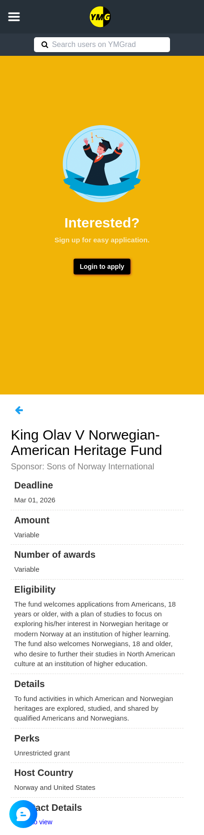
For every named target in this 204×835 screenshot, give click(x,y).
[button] (14, 17)
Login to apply (102, 266)
